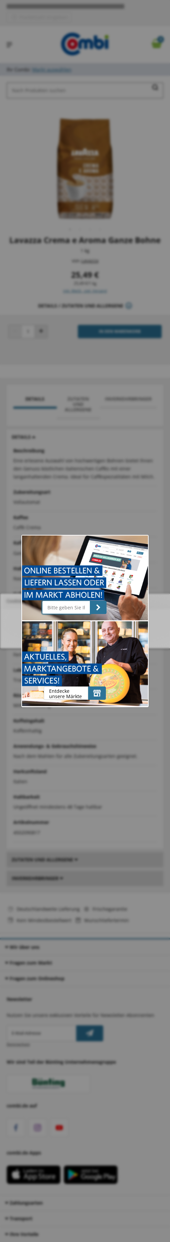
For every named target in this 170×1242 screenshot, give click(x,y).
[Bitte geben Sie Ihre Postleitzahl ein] (66, 607)
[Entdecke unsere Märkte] (97, 693)
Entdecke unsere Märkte (65, 693)
